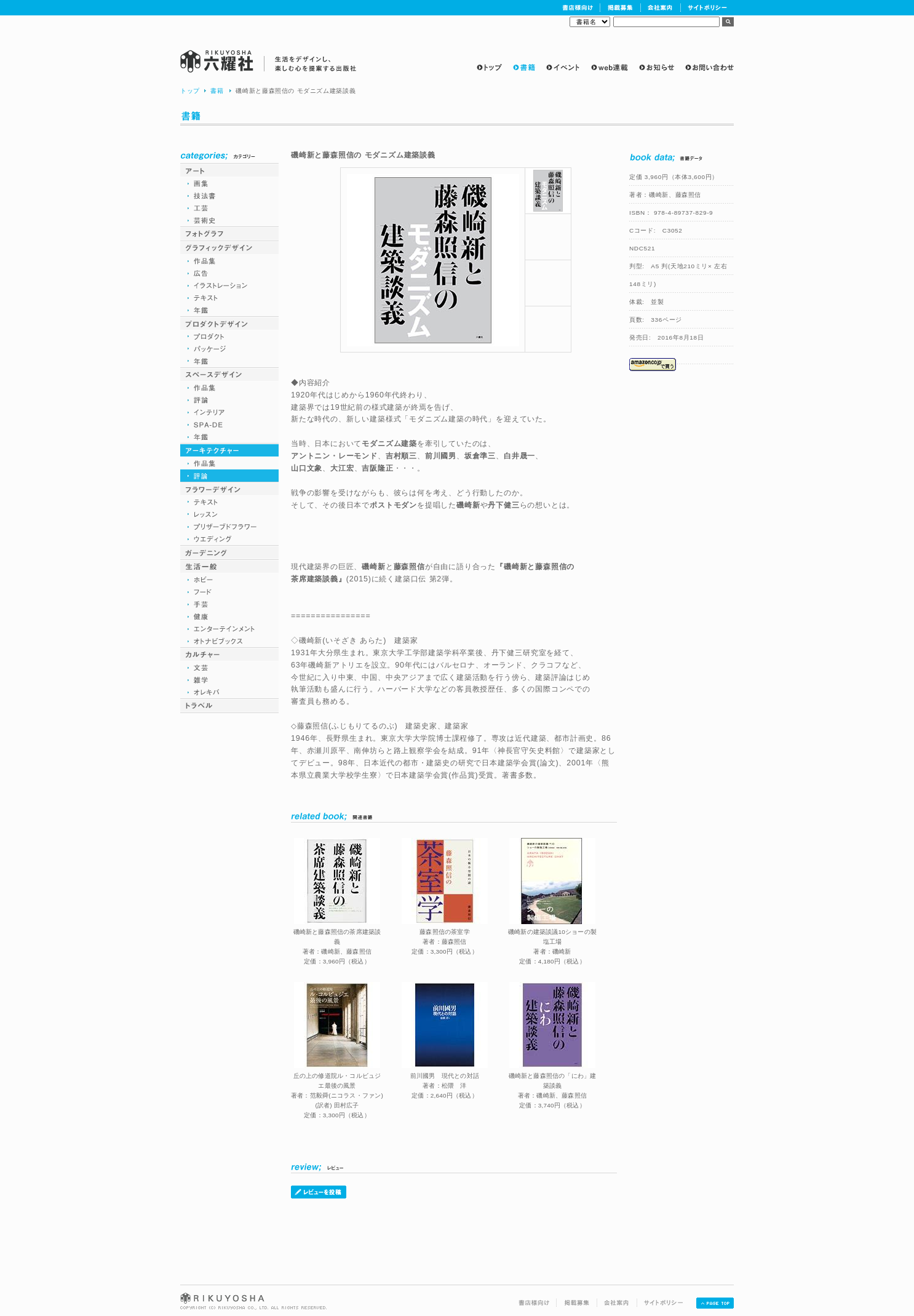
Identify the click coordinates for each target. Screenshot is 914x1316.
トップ (190, 90)
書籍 (216, 90)
